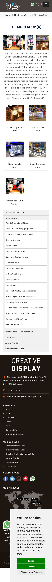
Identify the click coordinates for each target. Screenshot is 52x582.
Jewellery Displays (13, 262)
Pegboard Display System (17, 302)
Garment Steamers (14, 279)
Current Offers (12, 430)
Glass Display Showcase (16, 268)
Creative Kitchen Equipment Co (26, 332)
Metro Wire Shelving (14, 274)
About (8, 409)
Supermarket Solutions (26, 212)
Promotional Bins (13, 285)
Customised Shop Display (17, 319)
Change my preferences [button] (31, 572)
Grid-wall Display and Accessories (21, 291)
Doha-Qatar (22, 499)
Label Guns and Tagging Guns (19, 229)
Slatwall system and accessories (20, 296)
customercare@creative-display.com (24, 396)
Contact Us (11, 417)
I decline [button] (31, 566)
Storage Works (26, 343)
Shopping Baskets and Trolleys (19, 234)
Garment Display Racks (16, 251)
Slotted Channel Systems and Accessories (24, 308)
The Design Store (22, 15)
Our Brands (26, 337)
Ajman (34, 501)
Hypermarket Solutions (15, 348)
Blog (8, 413)
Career (9, 421)
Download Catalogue (15, 434)
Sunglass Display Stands (17, 257)
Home (7, 15)
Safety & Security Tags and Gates (20, 313)
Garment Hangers (13, 240)
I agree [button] (31, 561)
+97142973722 (13, 390)
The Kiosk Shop (12, 325)
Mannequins (11, 245)
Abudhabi (35, 503)
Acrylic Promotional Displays (18, 223)
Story (8, 426)
